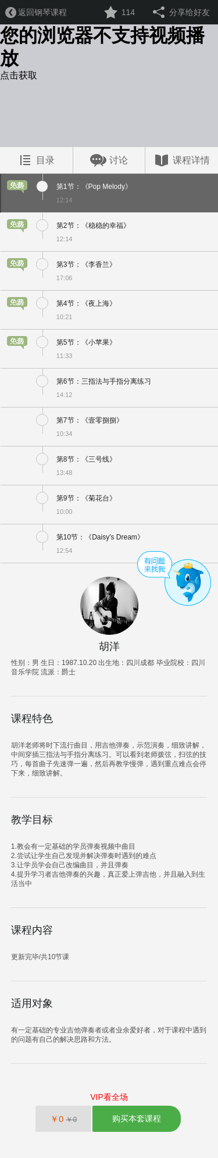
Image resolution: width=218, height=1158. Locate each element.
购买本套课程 (136, 1118)
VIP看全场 (109, 1097)
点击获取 (18, 75)
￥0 (63, 1119)
